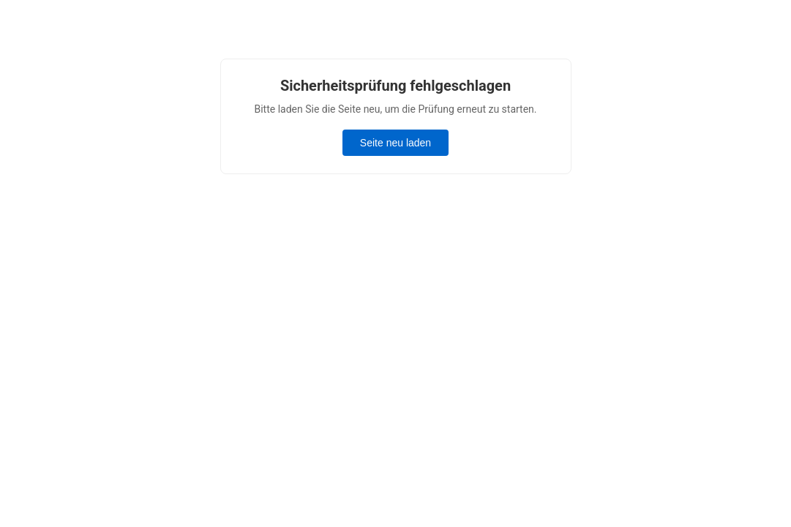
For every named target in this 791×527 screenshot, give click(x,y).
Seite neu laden (395, 143)
